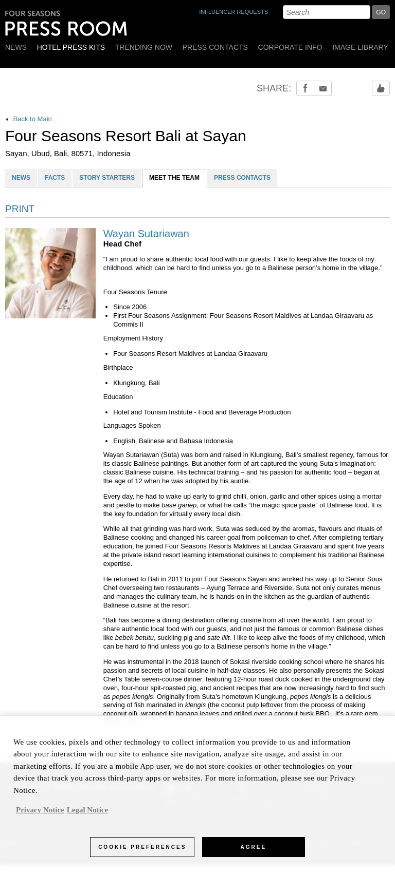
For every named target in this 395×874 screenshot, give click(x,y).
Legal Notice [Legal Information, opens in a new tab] (87, 814)
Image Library (360, 47)
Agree (254, 851)
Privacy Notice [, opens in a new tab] (40, 814)
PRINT (19, 209)
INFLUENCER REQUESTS (233, 12)
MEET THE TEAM (174, 177)
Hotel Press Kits (71, 47)
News (16, 47)
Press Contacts (215, 47)
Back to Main (28, 119)
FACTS (55, 177)
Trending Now (143, 47)
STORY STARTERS (107, 177)
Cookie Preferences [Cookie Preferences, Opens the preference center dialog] (142, 851)
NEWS (21, 177)
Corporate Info (290, 47)
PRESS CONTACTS (242, 177)
